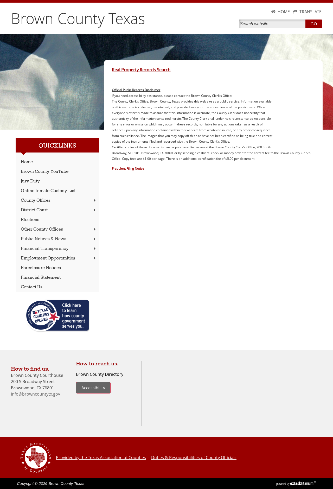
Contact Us (31, 287)
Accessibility (93, 388)
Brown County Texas (78, 18)
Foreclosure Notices (41, 268)
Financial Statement (41, 277)
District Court (59, 210)
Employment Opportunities (59, 258)
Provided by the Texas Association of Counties (101, 457)
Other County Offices (59, 229)
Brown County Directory (99, 374)
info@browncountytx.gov (35, 394)
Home (27, 162)
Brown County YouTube (44, 171)
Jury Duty (30, 181)
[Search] (273, 24)
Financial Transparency (59, 248)
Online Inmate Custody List (48, 191)
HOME (284, 12)
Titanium (302, 483)
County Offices (59, 200)
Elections (30, 220)
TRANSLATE (310, 12)
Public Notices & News (59, 239)
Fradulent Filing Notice (128, 168)
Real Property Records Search (141, 70)
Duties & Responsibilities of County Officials (193, 457)
